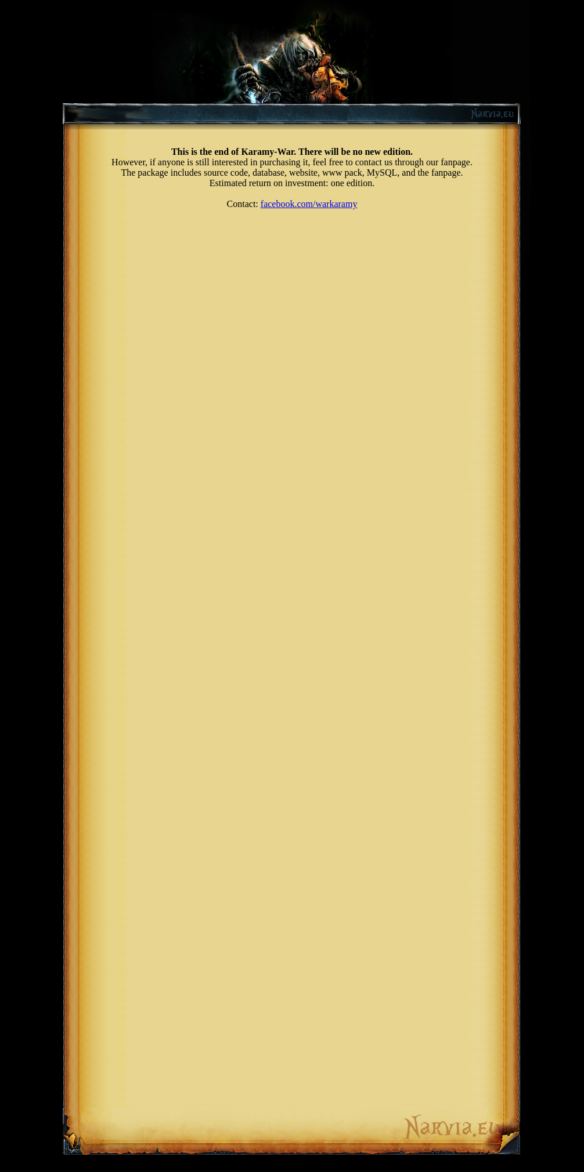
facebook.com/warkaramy (309, 204)
